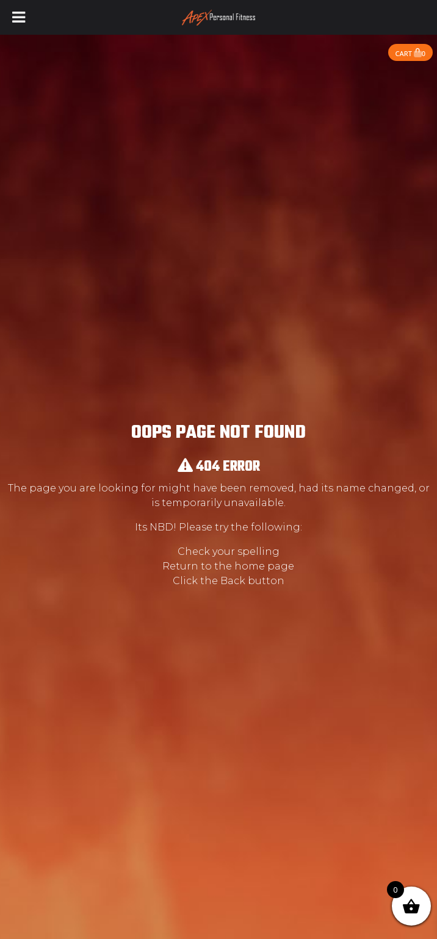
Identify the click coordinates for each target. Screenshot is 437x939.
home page (264, 566)
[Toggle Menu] (18, 17)
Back (232, 581)
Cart (410, 53)
